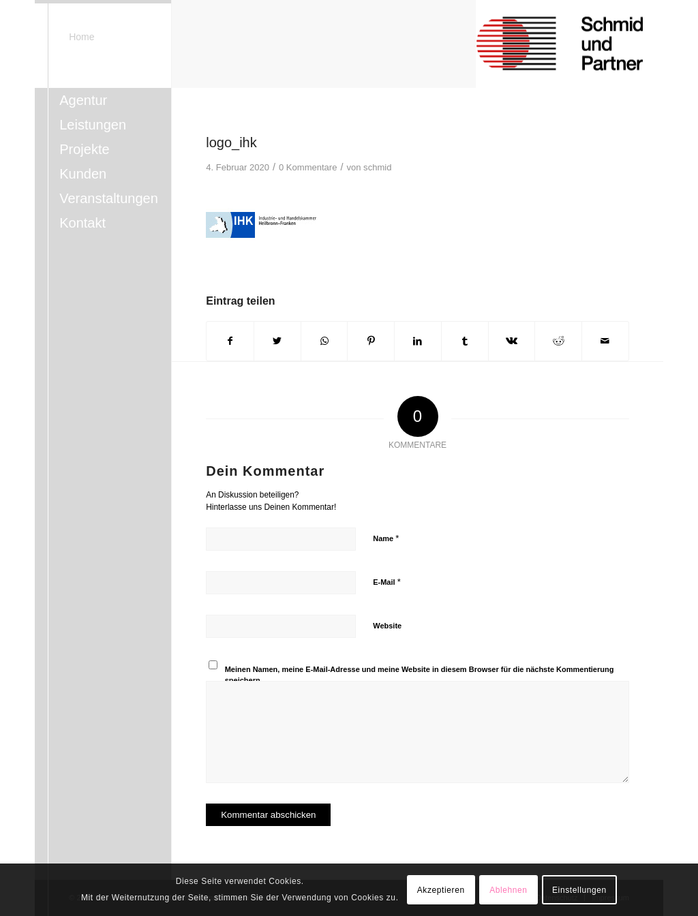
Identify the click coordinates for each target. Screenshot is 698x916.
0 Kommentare (308, 167)
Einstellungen (579, 890)
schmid (377, 167)
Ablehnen (508, 890)
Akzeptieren (441, 890)
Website (387, 626)
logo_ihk (231, 142)
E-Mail (387, 582)
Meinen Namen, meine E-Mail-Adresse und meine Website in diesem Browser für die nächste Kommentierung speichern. (419, 675)
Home (81, 36)
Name (386, 538)
